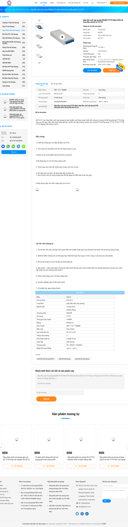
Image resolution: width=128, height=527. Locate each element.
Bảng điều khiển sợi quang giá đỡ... (13, 42)
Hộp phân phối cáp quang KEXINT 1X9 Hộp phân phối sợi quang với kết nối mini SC (17, 108)
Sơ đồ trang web (5, 497)
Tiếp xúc (14, 152)
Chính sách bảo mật (6, 503)
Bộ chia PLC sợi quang (13, 34)
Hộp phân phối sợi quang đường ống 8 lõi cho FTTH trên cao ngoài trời (112, 459)
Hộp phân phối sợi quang (13, 30)
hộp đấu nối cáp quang (82, 359)
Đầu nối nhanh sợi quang (13, 38)
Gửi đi (46, 399)
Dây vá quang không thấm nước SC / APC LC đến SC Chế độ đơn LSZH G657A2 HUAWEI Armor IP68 (31, 496)
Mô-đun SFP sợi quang (13, 67)
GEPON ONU (13, 63)
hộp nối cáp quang (64, 359)
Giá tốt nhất (92, 70)
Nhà (1, 485)
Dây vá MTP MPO (13, 51)
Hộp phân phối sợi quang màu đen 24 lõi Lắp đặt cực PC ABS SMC (59, 498)
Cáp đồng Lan (13, 55)
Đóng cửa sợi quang (13, 47)
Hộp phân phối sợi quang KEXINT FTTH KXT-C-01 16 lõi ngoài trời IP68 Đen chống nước (16, 116)
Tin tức (2, 494)
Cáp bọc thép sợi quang (13, 23)
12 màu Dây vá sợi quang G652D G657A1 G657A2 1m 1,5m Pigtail (32, 487)
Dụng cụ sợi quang (13, 82)
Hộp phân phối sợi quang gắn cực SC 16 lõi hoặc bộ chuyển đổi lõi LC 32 (16, 459)
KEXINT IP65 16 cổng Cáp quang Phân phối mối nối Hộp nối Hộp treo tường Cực (16, 101)
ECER (104, 524)
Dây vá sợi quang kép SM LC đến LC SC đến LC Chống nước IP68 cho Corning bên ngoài (32, 505)
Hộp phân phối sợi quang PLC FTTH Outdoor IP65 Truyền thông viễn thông (81, 459)
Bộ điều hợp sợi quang (13, 78)
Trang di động (4, 500)
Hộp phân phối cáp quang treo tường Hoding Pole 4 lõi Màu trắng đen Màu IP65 (59, 488)
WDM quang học (13, 70)
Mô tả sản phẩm (56, 84)
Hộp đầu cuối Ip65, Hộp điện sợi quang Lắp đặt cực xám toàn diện (59, 508)
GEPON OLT (13, 59)
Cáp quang (13, 86)
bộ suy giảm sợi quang (13, 74)
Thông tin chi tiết (41, 84)
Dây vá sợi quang (13, 26)
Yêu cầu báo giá (119, 3)
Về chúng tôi (4, 491)
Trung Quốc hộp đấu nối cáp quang (33, 524)
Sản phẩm (3, 488)
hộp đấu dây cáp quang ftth (45, 359)
